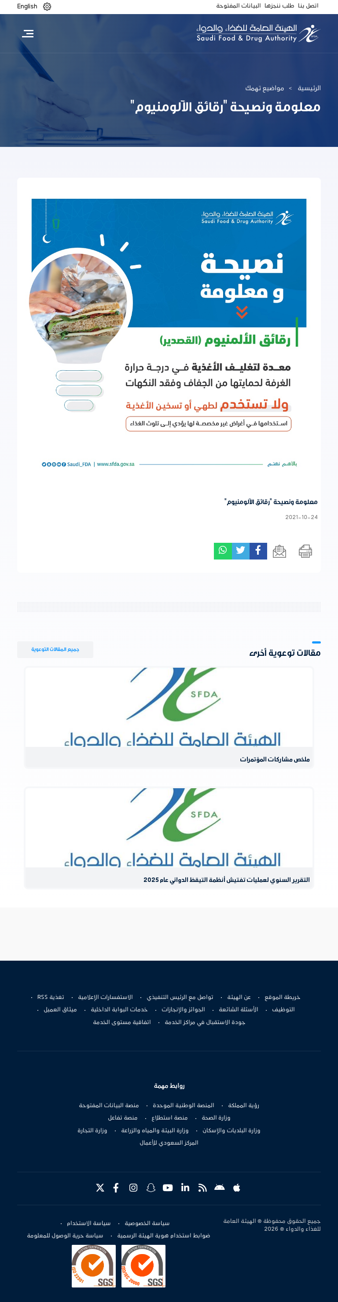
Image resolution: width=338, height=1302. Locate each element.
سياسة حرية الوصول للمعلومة (65, 1236)
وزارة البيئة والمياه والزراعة (155, 1131)
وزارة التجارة (92, 1131)
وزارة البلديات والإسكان (231, 1131)
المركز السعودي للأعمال (169, 1143)
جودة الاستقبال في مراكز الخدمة (205, 1022)
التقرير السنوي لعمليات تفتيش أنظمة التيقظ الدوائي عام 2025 (226, 880)
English (27, 7)
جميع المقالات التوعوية (55, 649)
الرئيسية (309, 88)
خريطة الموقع (283, 997)
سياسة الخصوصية (147, 1223)
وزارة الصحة (216, 1118)
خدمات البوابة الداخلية (119, 1010)
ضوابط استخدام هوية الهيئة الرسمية (163, 1236)
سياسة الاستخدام (89, 1223)
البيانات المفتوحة (238, 6)
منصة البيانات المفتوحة (109, 1105)
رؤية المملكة (243, 1105)
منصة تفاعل (123, 1118)
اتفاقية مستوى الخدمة (122, 1022)
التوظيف (283, 1010)
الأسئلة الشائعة (238, 1010)
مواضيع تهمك (264, 88)
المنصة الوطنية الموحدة (183, 1105)
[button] (47, 6)
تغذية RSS (50, 997)
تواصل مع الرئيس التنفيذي (180, 997)
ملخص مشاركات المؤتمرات (275, 760)
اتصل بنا (308, 6)
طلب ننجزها (279, 6)
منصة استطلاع (169, 1118)
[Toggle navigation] (27, 33)
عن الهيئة (239, 997)
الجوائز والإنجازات (183, 1010)
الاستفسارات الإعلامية (105, 997)
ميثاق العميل (60, 1010)
